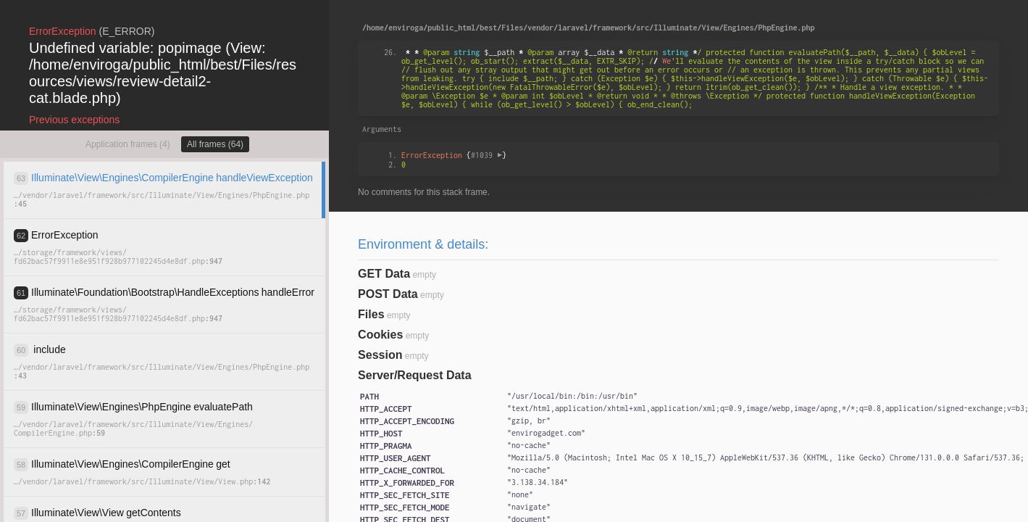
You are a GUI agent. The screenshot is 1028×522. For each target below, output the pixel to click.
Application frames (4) (127, 144)
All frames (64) (215, 144)
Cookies (380, 334)
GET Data (384, 274)
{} (453, 155)
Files (371, 314)
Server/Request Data (415, 375)
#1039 (486, 155)
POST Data (388, 294)
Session (380, 355)
